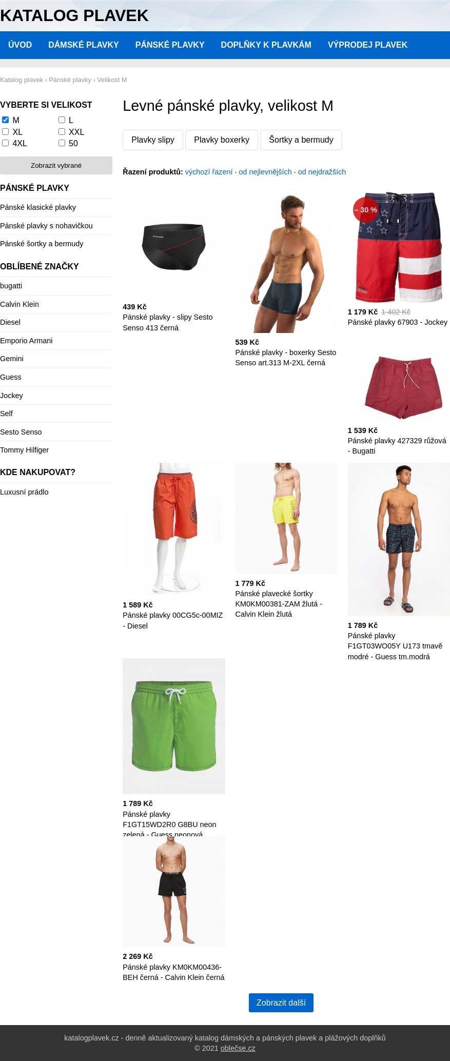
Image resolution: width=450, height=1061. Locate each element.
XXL (76, 132)
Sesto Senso (21, 432)
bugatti (11, 286)
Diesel (10, 322)
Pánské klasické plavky (38, 207)
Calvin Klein (19, 304)
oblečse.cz (238, 1048)
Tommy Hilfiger (24, 450)
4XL (19, 143)
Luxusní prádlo (24, 492)
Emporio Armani (26, 341)
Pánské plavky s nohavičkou (46, 226)
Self (6, 413)
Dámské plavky (83, 45)
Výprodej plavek (367, 45)
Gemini (12, 359)
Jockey (11, 395)
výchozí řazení (209, 172)
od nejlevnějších (265, 172)
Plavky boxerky (221, 139)
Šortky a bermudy (301, 139)
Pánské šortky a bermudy (41, 244)
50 (73, 143)
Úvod (20, 45)
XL (17, 132)
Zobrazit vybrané (56, 165)
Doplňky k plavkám (266, 45)
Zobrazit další (281, 1002)
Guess (11, 377)
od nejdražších (322, 172)
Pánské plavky (170, 45)
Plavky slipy (152, 139)
